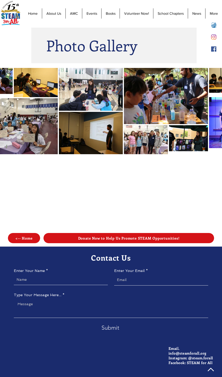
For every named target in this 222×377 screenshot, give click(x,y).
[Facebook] (213, 49)
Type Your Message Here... (37, 295)
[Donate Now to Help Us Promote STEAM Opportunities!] (128, 238)
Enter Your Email (129, 271)
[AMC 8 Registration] (213, 25)
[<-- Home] (24, 238)
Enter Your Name (29, 271)
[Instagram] (213, 37)
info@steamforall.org (187, 353)
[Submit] (110, 328)
